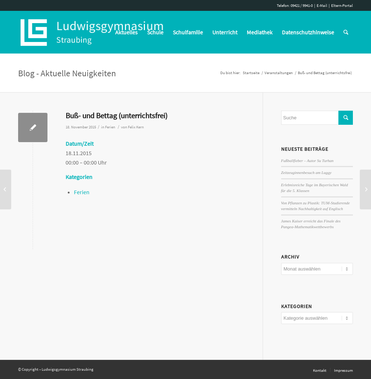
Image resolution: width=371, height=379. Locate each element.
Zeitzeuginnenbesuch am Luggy (306, 172)
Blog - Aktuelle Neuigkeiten (67, 73)
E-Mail (322, 5)
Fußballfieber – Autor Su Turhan (307, 160)
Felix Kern (136, 127)
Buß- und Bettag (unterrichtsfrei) (116, 115)
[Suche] (346, 32)
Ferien (110, 127)
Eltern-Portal (342, 5)
